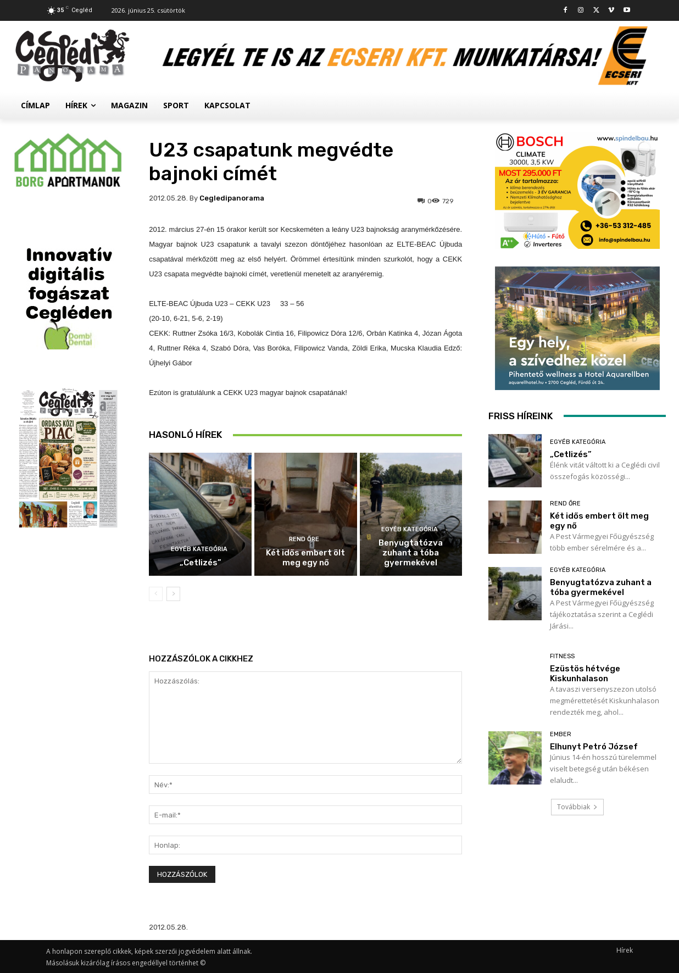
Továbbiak (577, 806)
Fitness (562, 656)
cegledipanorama (231, 198)
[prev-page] (156, 594)
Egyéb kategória (199, 549)
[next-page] (173, 594)
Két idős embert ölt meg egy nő (305, 558)
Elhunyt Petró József (594, 747)
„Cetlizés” (200, 563)
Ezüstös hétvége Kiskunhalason (585, 673)
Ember (560, 734)
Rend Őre (304, 539)
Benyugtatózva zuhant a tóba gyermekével (411, 553)
